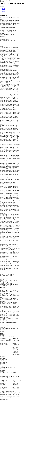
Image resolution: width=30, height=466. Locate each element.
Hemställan (3, 10)
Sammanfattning (4, 7)
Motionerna (3, 9)
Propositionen (3, 8)
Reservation (3, 11)
